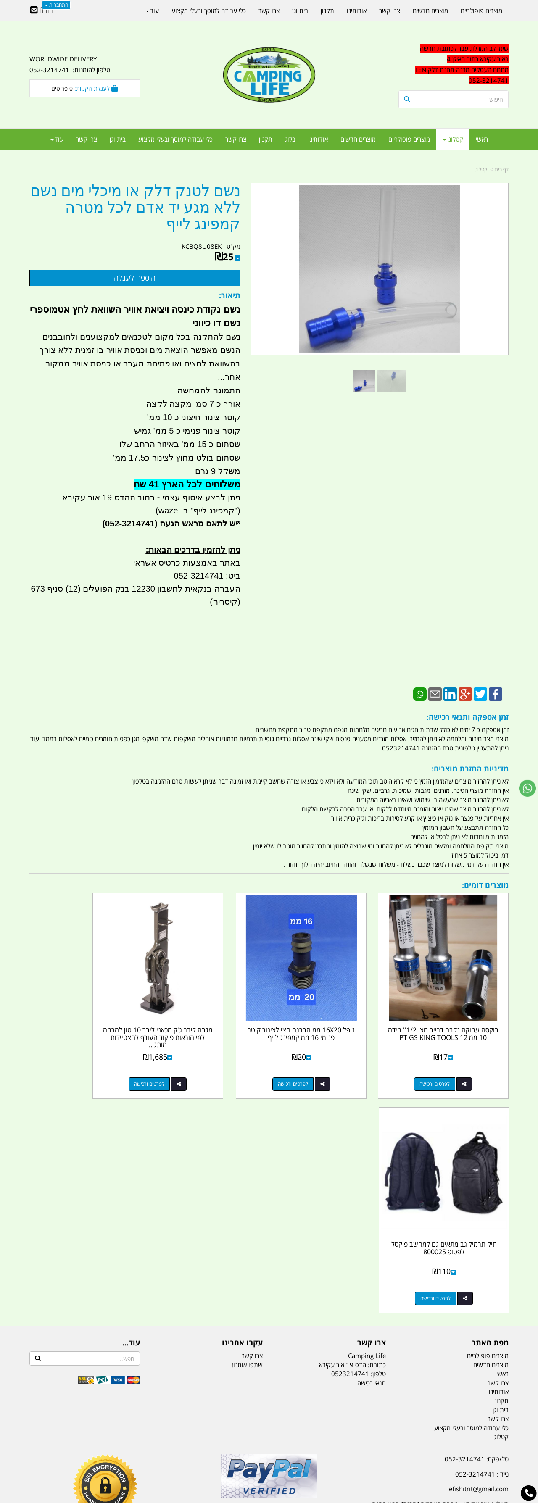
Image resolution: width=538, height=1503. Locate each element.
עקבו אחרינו (242, 1108)
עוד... (131, 1108)
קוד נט (257, 1497)
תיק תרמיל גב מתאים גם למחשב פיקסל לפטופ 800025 (84, 1013)
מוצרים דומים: (485, 885)
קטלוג (481, 169)
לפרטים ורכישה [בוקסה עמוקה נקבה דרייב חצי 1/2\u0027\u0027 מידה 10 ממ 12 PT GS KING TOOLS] (445, 1063)
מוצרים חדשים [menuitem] (358, 139)
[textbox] (433, 1330)
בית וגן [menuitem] (118, 139)
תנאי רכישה (371, 1147)
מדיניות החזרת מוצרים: (470, 768)
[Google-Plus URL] (47, 10)
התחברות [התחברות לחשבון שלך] (56, 4)
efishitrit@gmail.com (479, 1254)
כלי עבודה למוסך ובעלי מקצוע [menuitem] (175, 139)
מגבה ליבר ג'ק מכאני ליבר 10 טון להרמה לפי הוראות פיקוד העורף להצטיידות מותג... (207, 1017)
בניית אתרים (239, 1497)
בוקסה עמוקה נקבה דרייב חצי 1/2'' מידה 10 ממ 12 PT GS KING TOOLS (453, 1017)
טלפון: (378, 1138)
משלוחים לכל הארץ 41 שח (187, 484)
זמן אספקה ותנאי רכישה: (468, 717)
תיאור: (229, 295)
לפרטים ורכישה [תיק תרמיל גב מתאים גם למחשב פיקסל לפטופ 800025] (76, 1063)
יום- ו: (435, 1336)
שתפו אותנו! (247, 1129)
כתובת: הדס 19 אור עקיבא (352, 1129)
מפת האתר (490, 1108)
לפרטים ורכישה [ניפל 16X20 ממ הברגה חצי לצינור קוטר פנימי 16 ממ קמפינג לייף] (322, 1063)
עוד (56, 139)
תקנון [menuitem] (265, 139)
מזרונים (138, 1454)
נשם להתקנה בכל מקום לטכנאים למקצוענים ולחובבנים (141, 336)
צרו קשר (371, 1108)
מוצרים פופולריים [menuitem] (409, 139)
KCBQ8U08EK (202, 246)
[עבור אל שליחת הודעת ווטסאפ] (527, 788)
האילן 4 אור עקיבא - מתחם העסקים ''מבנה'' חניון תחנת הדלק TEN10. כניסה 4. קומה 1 (440, 1274)
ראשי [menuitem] (482, 139)
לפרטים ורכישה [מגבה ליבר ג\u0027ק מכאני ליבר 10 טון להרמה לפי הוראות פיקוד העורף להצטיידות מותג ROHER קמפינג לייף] (199, 1063)
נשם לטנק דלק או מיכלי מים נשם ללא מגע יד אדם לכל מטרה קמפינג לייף (135, 207)
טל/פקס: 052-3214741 (477, 1224)
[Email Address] (34, 10)
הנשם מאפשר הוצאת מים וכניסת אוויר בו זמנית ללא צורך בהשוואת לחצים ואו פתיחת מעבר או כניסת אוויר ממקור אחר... (140, 363)
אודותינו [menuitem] (318, 139)
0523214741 (350, 1138)
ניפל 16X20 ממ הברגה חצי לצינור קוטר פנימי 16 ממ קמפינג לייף (330, 1017)
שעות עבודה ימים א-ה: (454, 1294)
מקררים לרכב (168, 1454)
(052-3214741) (129, 523)
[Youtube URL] (41, 10)
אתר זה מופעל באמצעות (269, 1497)
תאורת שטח (205, 1454)
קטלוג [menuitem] (453, 139)
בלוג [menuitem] (290, 139)
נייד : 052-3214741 (482, 1239)
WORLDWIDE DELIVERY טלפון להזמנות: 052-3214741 (69, 64)
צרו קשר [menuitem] (235, 139)
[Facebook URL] (53, 10)
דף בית (502, 169)
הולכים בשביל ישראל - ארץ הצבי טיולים (269, 1285)
